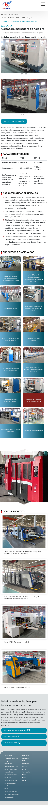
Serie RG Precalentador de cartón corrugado (10, 339)
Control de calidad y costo (25, 766)
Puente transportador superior (33, 339)
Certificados (26, 772)
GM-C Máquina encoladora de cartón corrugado (10, 370)
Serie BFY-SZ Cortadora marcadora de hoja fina (33, 400)
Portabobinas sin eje (10, 308)
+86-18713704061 (12, 736)
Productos (14, 15)
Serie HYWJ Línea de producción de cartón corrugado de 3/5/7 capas (10, 278)
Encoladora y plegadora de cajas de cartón (11, 774)
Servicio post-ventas (24, 777)
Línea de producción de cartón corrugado (18, 18)
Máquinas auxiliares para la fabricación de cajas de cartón (12, 794)
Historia (24, 761)
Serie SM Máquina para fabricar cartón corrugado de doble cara (33, 370)
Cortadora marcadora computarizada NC (10, 400)
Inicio (4, 15)
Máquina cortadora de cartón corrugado (10, 431)
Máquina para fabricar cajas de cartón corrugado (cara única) (33, 309)
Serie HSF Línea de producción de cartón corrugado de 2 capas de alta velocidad (33, 278)
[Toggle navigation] (43, 4)
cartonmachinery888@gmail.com (17, 730)
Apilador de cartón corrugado (33, 430)
